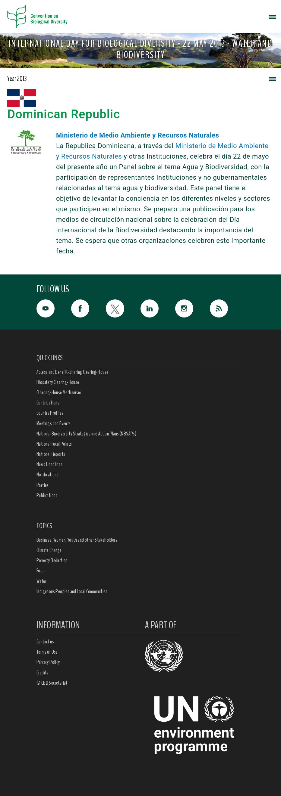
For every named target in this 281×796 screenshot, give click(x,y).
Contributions (47, 402)
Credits (42, 672)
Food (40, 570)
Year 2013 (17, 78)
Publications (47, 495)
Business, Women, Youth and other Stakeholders (76, 540)
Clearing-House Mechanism (58, 392)
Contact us (45, 641)
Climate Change (49, 550)
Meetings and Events (53, 423)
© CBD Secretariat (52, 682)
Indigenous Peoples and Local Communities (71, 591)
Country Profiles (49, 413)
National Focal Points (54, 444)
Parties (42, 485)
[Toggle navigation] (272, 16)
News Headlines (49, 464)
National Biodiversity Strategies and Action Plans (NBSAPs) (86, 433)
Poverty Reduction (52, 560)
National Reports (50, 454)
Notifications (47, 474)
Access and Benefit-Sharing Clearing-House (72, 372)
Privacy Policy (48, 662)
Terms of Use (47, 651)
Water (41, 581)
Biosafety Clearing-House (57, 382)
